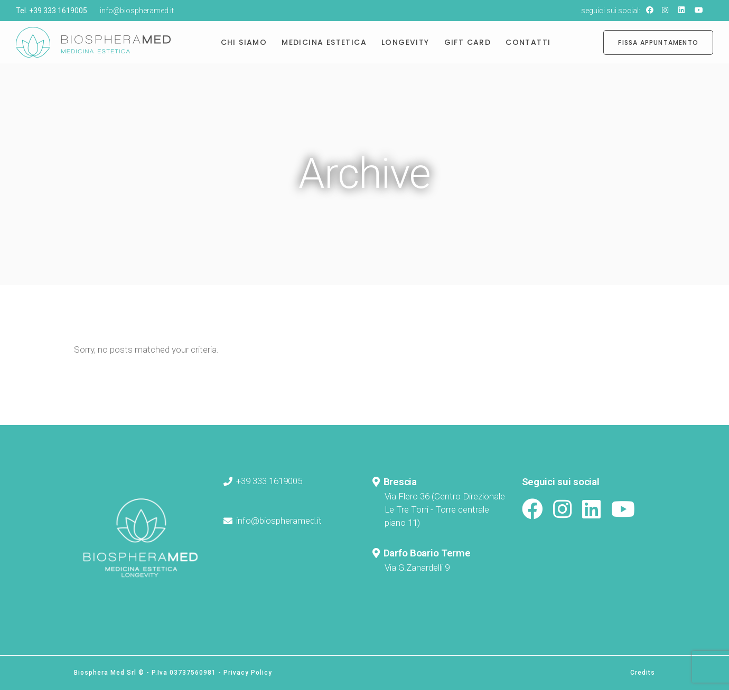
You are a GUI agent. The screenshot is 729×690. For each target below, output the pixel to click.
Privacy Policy (247, 672)
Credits (642, 672)
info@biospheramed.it (137, 10)
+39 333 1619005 (58, 10)
